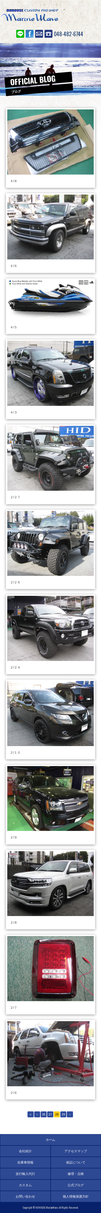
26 (43, 1114)
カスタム (25, 1185)
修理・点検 (76, 1174)
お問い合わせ (39, 34)
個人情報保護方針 (76, 1196)
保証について (75, 1162)
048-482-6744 (68, 34)
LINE (20, 34)
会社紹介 (25, 1151)
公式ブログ (76, 1185)
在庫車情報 (25, 1162)
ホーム (50, 1140)
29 (63, 1114)
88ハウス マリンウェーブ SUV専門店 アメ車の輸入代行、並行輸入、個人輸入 (29, 16)
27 (50, 1114)
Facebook (30, 34)
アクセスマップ (75, 1151)
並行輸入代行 (25, 1174)
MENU (88, 14)
